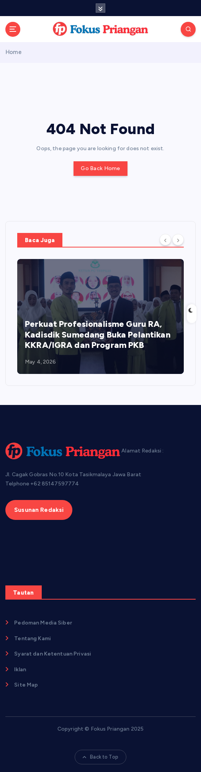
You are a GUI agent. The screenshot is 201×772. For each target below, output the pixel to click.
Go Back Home (100, 168)
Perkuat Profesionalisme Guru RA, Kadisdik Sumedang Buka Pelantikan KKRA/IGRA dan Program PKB (97, 334)
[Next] (178, 239)
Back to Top (100, 757)
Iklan (20, 669)
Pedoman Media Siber (43, 623)
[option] (100, 316)
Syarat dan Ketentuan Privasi (52, 654)
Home (13, 52)
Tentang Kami (32, 638)
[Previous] (165, 239)
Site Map (26, 685)
